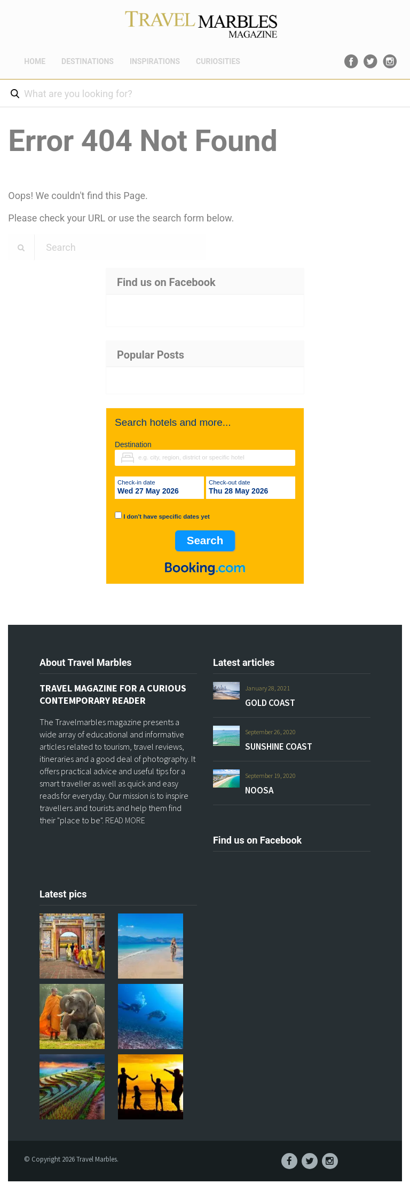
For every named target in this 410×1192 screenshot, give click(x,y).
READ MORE (125, 820)
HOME (34, 61)
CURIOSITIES (218, 61)
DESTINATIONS (87, 61)
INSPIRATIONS (155, 61)
